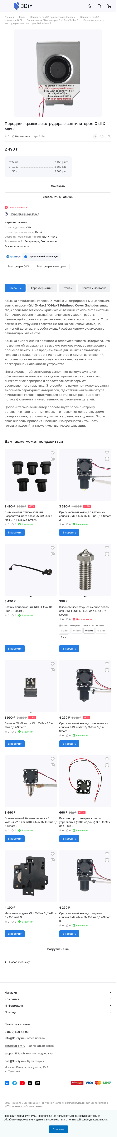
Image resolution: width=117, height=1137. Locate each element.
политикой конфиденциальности (88, 1119)
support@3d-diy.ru (17, 1053)
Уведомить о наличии (58, 196)
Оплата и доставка (94, 288)
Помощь (10, 1012)
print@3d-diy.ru (15, 1045)
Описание (15, 288)
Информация (14, 1005)
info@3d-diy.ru (14, 1038)
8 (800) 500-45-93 (16, 1031)
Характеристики (42, 288)
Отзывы (67, 288)
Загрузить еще (58, 949)
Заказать (58, 186)
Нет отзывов (21, 136)
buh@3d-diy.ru (14, 1061)
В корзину (15, 532)
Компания (12, 999)
